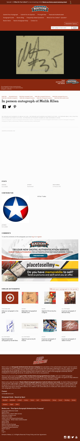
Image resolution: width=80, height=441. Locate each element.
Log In (3, 432)
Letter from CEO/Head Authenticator (12, 418)
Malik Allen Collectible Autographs (10, 98)
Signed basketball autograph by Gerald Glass (10, 339)
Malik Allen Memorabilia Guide (61, 98)
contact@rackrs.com (7, 393)
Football (19, 400)
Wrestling (67, 400)
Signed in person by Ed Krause (28, 339)
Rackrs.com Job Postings (9, 424)
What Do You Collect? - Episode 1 (57, 17)
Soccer (60, 400)
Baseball (5, 400)
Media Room (5, 423)
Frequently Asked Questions (35, 17)
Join (3, 430)
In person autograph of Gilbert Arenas (69, 339)
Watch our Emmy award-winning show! (54, 2)
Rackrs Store (7, 21)
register (39, 237)
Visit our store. (16, 388)
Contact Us (34, 21)
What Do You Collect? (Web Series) (12, 413)
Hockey (26, 400)
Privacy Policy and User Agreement (36, 434)
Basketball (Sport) (13, 96)
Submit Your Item (7, 417)
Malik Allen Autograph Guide (26, 96)
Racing (54, 400)
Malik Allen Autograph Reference (42, 96)
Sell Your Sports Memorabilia (10, 425)
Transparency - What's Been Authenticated (14, 419)
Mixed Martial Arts (45, 400)
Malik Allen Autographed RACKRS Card (29, 311)
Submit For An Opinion (28, 14)
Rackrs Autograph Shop (21, 21)
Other (17, 404)
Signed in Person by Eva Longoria (49, 311)
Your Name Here (6, 308)
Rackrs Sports (6, 428)
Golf (38, 400)
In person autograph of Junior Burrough (49, 339)
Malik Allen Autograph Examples (27, 98)
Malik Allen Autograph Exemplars (44, 98)
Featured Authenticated (56, 14)
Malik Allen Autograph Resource (59, 96)
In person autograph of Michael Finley (69, 311)
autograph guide (53, 379)
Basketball (12, 400)
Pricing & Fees (42, 14)
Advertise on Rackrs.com (8, 131)
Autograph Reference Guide (10, 411)
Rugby (11, 404)
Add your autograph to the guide (63, 289)
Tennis (32, 400)
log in (33, 237)
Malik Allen (4, 96)
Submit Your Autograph (10, 14)
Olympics (5, 404)
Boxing (73, 400)
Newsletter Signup (71, 23)
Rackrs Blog (20, 17)
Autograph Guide (8, 17)
